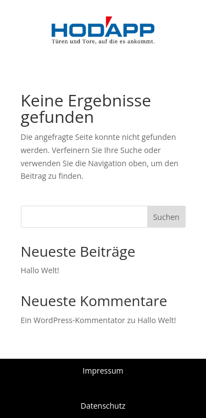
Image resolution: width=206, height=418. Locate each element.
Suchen (166, 217)
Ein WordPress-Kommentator (73, 320)
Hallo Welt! (40, 270)
